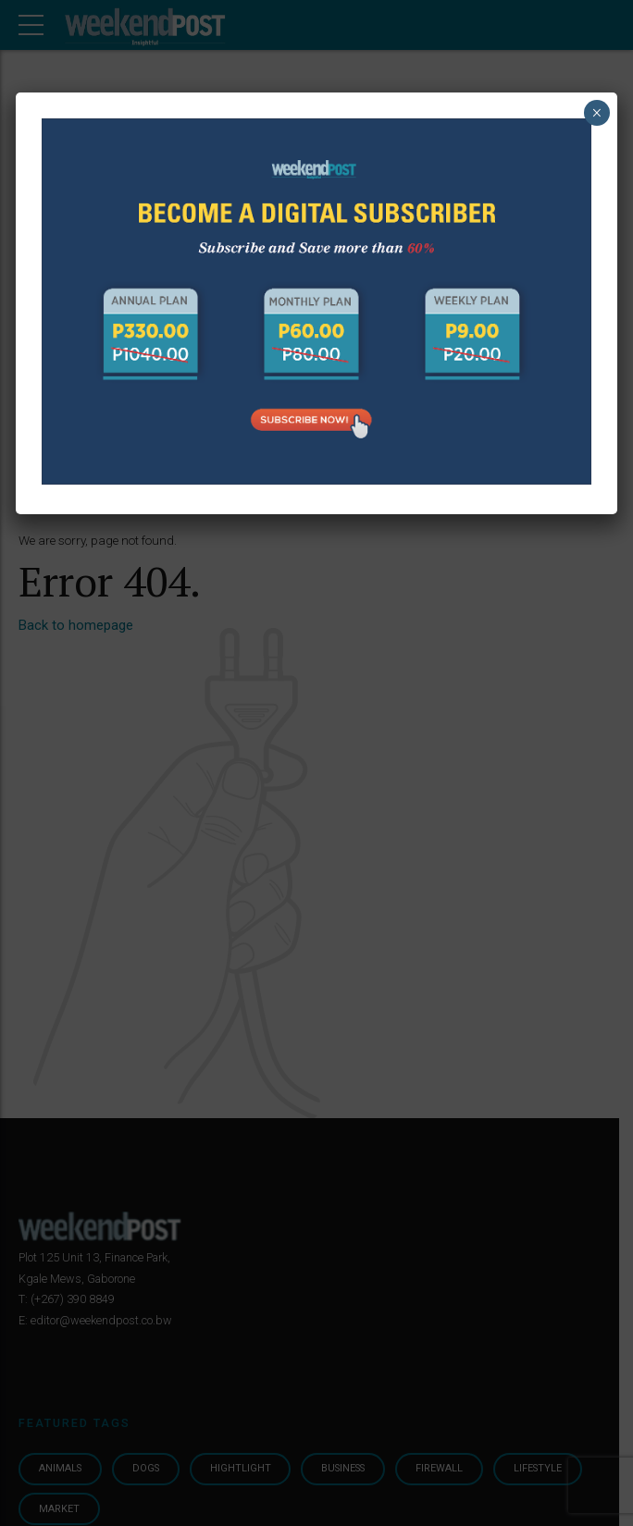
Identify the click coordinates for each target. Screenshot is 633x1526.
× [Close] (596, 113)
